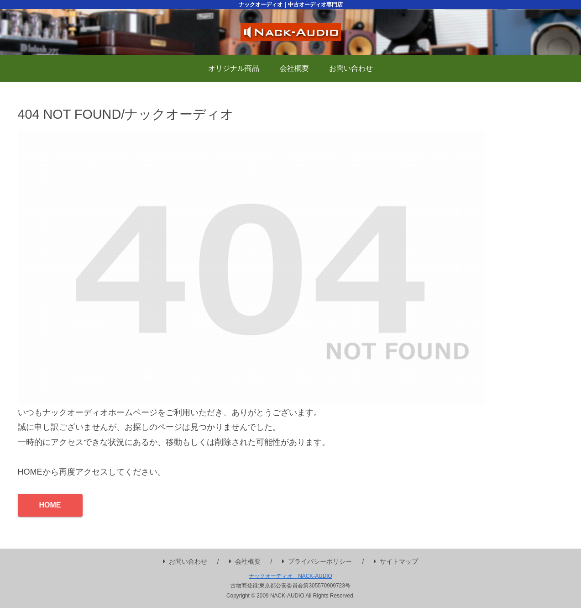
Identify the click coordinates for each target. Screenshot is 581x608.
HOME (50, 505)
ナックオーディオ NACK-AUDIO (290, 576)
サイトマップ (396, 561)
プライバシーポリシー (317, 561)
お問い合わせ (185, 561)
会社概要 (245, 561)
